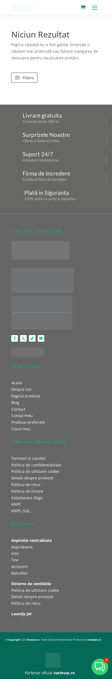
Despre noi (21, 389)
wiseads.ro (94, 639)
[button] (100, 667)
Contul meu (22, 415)
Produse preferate (28, 422)
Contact (18, 409)
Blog (15, 402)
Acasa (16, 382)
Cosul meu (21, 428)
